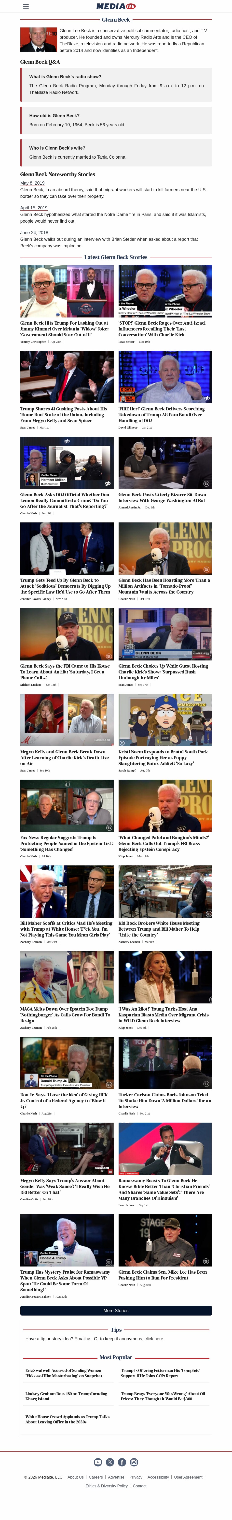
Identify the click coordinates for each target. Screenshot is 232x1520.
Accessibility (158, 1477)
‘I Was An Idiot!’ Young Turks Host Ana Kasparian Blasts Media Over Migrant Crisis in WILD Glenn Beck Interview (164, 1014)
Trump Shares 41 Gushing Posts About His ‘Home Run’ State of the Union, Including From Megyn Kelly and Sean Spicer (63, 414)
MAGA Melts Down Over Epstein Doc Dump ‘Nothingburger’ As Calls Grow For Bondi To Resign (65, 1014)
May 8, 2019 (32, 183)
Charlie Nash (28, 513)
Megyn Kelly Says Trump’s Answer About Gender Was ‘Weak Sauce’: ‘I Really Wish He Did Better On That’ (65, 1186)
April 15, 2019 (34, 207)
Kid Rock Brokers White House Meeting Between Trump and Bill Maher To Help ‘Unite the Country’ (159, 929)
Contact (139, 1486)
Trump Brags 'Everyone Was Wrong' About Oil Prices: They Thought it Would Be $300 (163, 1396)
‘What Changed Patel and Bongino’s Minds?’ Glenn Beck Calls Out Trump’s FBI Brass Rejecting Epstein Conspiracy (164, 843)
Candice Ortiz (29, 1199)
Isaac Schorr (127, 341)
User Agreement (188, 1477)
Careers (96, 1477)
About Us (76, 1477)
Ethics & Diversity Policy (107, 1486)
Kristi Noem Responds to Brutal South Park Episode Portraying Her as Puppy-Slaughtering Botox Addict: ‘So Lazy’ (163, 757)
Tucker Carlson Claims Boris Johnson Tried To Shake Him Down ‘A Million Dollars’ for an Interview (165, 1100)
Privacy (136, 1477)
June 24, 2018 (34, 232)
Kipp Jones (126, 856)
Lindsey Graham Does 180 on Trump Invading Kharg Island (67, 1396)
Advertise (116, 1477)
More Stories (115, 1310)
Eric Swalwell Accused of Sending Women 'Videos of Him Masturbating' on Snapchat (64, 1373)
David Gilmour (128, 427)
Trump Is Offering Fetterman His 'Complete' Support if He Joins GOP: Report (160, 1373)
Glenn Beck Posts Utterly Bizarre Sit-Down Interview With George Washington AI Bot (162, 497)
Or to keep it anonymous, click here (128, 1338)
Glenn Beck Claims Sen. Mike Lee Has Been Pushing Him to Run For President (163, 1274)
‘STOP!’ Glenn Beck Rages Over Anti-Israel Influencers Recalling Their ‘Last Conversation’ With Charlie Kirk (162, 328)
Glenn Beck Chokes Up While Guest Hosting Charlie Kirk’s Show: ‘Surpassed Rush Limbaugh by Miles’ (163, 671)
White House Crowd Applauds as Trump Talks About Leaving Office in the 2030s (68, 1419)
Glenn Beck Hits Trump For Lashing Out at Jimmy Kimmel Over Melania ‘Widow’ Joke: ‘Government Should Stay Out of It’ (64, 328)
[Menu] (29, 6)
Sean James (27, 427)
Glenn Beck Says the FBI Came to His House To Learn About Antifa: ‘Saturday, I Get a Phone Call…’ (65, 671)
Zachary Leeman (31, 942)
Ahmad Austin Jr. (130, 507)
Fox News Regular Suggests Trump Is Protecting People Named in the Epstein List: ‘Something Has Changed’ (66, 843)
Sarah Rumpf (127, 770)
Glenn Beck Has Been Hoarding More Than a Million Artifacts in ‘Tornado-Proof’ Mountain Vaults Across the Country (164, 586)
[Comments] (64, 341)
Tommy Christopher (33, 341)
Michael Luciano (30, 684)
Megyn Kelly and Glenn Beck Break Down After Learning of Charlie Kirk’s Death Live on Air (64, 757)
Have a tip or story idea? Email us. (59, 1338)
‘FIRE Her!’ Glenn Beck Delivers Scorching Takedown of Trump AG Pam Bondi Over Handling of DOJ (162, 414)
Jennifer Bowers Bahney (35, 599)
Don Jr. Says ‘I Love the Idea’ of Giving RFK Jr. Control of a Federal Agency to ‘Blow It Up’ (64, 1100)
